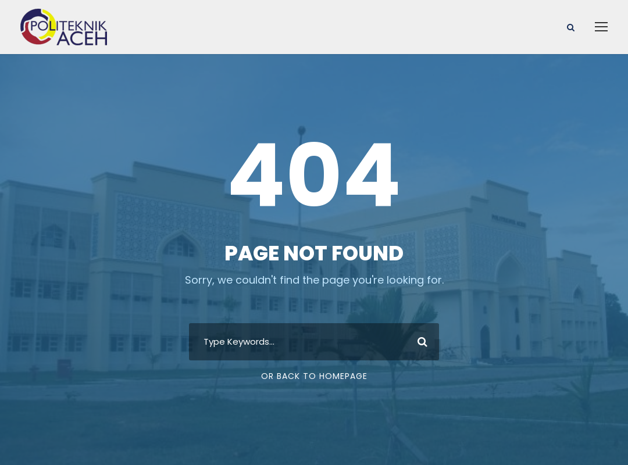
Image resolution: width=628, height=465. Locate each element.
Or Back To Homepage (314, 376)
